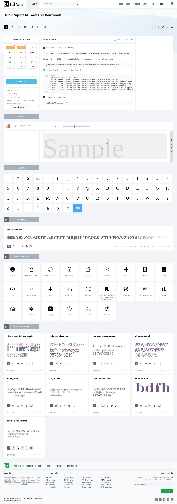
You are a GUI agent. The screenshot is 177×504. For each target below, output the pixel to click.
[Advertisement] (154, 73)
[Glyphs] (25, 27)
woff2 (32, 52)
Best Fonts (137, 4)
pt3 (10, 62)
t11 (21, 67)
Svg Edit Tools (68, 478)
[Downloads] (17, 246)
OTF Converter (105, 478)
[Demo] (19, 27)
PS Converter (105, 482)
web (21, 48)
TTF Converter (86, 478)
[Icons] (38, 27)
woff (21, 52)
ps (21, 62)
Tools (152, 4)
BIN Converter (68, 482)
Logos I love (55, 378)
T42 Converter (68, 485)
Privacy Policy (86, 487)
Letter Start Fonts (72, 466)
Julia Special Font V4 (59, 336)
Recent (120, 4)
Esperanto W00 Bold (102, 378)
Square (22, 107)
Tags (48, 466)
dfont (32, 67)
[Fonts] (45, 27)
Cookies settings (106, 487)
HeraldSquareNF (14, 229)
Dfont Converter (106, 485)
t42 (10, 67)
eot (10, 52)
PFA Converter (50, 482)
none (10, 72)
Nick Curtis (17, 104)
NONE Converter (50, 487)
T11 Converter (86, 485)
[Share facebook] (154, 26)
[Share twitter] (162, 26)
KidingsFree (12, 378)
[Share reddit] (158, 26)
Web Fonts (17, 466)
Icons (128, 4)
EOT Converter (68, 480)
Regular (16, 94)
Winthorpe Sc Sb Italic (17, 421)
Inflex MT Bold (141, 378)
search (77, 4)
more (78, 208)
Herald (16, 107)
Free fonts (15, 4)
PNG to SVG (49, 478)
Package (58, 466)
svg (32, 48)
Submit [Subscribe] (167, 491)
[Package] (32, 27)
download (21, 82)
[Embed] (26, 246)
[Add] (6, 27)
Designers (29, 466)
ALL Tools (67, 487)
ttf (10, 48)
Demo (145, 4)
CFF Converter (50, 485)
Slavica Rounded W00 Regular (20, 336)
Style (39, 466)
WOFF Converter (87, 480)
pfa (21, 57)
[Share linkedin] (171, 26)
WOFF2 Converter (106, 480)
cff (32, 62)
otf (10, 57)
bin (32, 57)
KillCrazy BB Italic (143, 336)
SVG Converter (50, 480)
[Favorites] (12, 27)
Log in (162, 4)
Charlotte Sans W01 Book (104, 336)
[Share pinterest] (167, 26)
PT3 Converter (87, 482)
